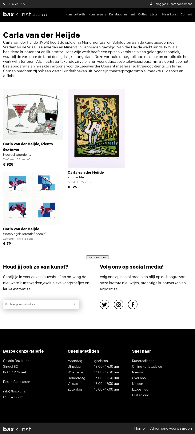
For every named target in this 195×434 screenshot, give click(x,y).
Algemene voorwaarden (171, 428)
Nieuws (138, 372)
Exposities (140, 389)
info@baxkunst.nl (16, 391)
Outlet (142, 14)
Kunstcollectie (76, 14)
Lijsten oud (140, 395)
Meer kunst (170, 14)
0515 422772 (13, 397)
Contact (186, 14)
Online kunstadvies (147, 366)
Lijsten (154, 14)
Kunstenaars (97, 14)
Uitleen (137, 383)
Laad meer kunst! (97, 257)
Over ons (139, 378)
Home (139, 428)
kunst (25, 14)
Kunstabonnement (122, 14)
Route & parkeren (16, 381)
